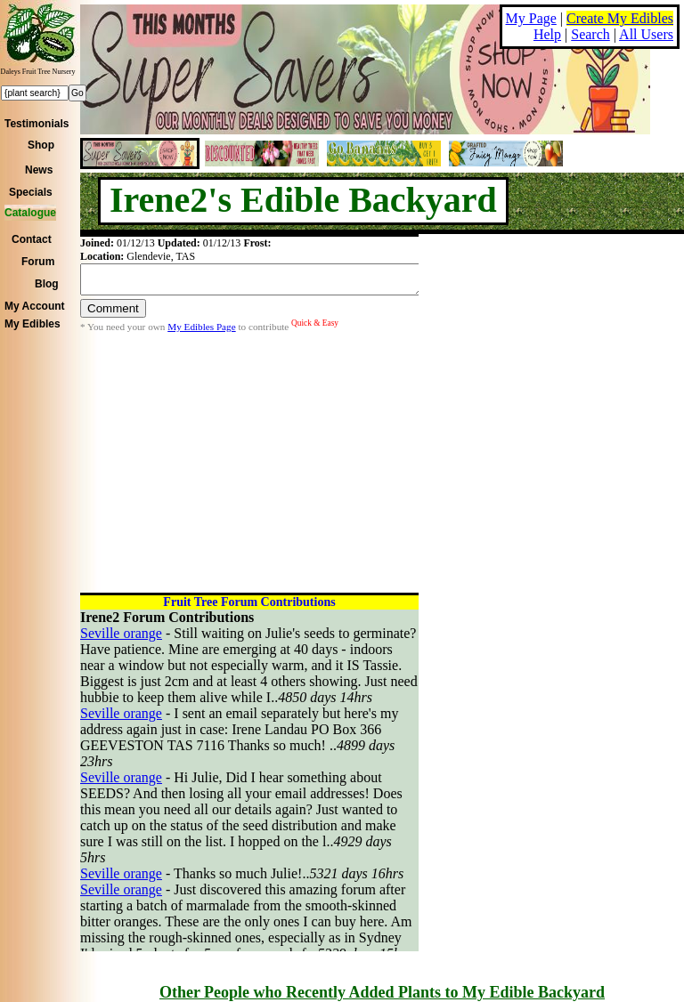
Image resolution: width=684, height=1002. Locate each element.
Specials (31, 192)
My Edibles (32, 324)
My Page (531, 18)
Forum (37, 261)
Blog (47, 284)
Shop (41, 145)
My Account (34, 306)
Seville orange (121, 633)
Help (547, 34)
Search (590, 34)
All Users (646, 34)
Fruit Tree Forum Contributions (249, 602)
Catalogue (30, 212)
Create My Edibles (619, 18)
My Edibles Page (201, 332)
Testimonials (36, 123)
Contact (32, 239)
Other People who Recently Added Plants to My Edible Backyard (382, 992)
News (39, 170)
